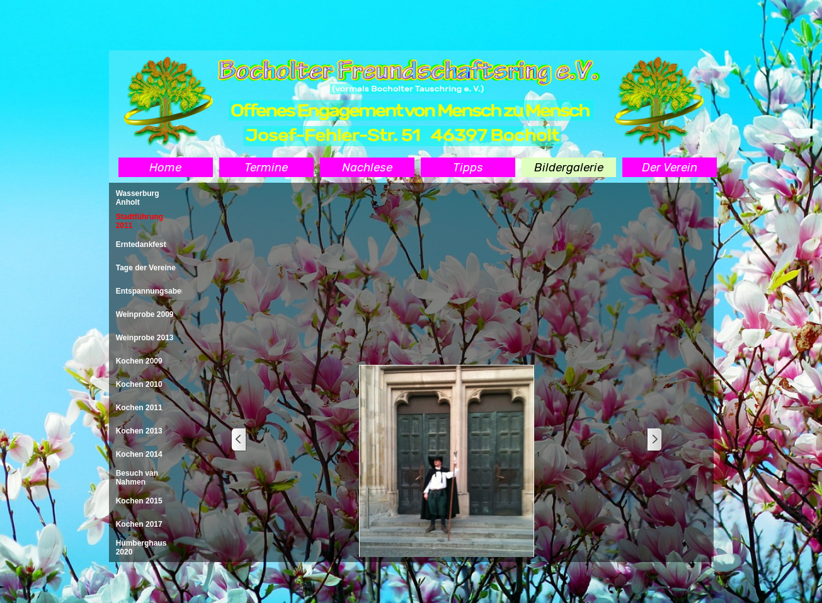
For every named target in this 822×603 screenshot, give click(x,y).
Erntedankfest (141, 244)
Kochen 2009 (139, 361)
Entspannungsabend (153, 291)
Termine (266, 168)
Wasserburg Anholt (137, 198)
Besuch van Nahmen (137, 477)
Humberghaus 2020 (141, 547)
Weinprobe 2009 (145, 314)
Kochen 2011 (139, 407)
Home (165, 168)
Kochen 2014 (139, 454)
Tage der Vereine (146, 267)
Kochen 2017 (139, 524)
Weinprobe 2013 (145, 337)
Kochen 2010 (139, 384)
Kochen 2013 (139, 431)
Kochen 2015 (139, 501)
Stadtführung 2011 (139, 221)
